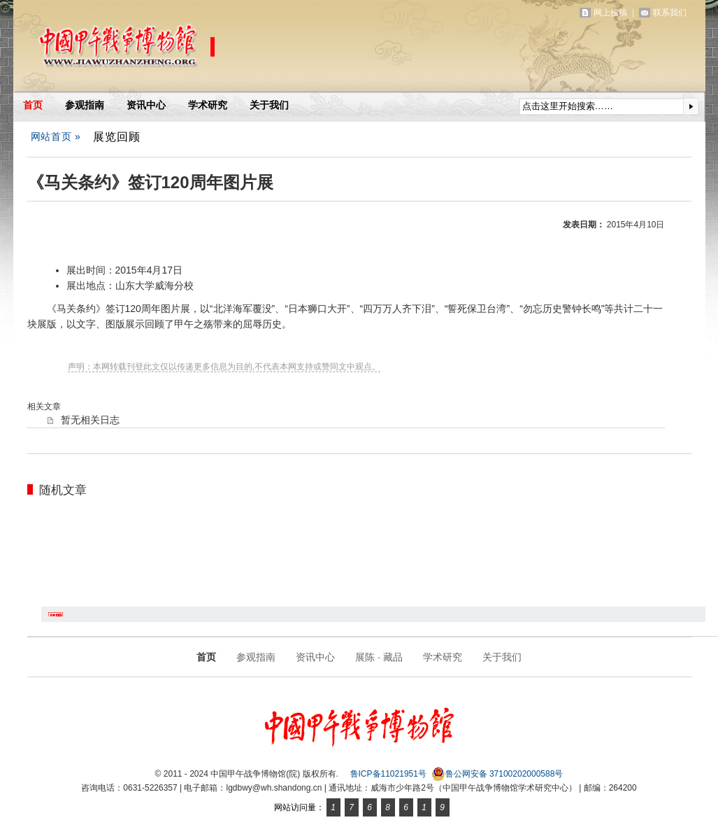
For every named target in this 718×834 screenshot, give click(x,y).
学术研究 (207, 105)
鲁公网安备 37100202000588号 (497, 774)
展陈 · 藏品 (379, 657)
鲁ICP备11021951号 (388, 774)
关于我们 (269, 105)
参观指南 (84, 105)
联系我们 (670, 12)
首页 (33, 105)
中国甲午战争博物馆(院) (177, 49)
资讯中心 (146, 105)
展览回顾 (116, 136)
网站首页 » (56, 136)
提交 (690, 106)
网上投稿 (610, 12)
